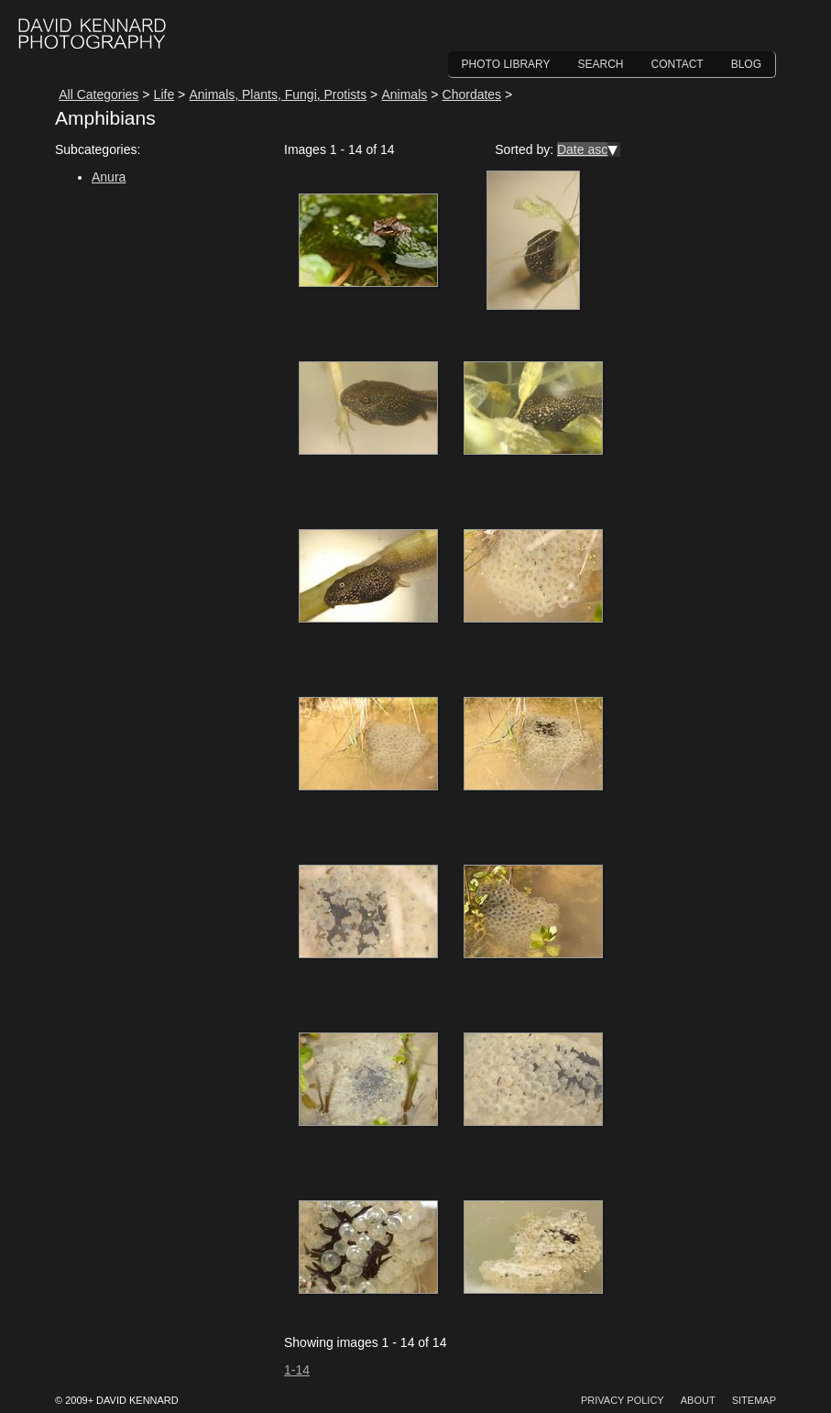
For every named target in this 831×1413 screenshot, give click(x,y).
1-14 (297, 1370)
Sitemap (754, 1400)
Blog (746, 64)
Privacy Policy (622, 1400)
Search (601, 64)
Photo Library (506, 64)
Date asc (582, 149)
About (698, 1400)
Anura (109, 177)
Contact (677, 64)
